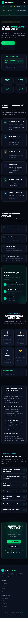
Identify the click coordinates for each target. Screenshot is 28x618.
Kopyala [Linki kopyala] (20, 61)
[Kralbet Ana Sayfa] (8, 2)
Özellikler (3, 586)
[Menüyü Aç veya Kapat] (24, 2)
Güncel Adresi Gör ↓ (8, 48)
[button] (14, 470)
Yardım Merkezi (4, 591)
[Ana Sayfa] (14, 570)
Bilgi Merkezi (4, 603)
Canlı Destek (4, 606)
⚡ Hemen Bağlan (8, 43)
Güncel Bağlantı (4, 598)
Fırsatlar (3, 588)
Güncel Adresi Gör (14, 546)
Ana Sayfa (3, 600)
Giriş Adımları (4, 583)
